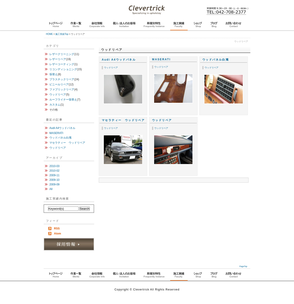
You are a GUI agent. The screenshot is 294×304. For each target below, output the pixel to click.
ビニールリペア (59, 84)
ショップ (198, 26)
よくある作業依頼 (154, 276)
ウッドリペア (111, 67)
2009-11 (54, 175)
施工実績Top (61, 34)
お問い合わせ (233, 26)
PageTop (243, 266)
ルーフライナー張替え (63, 99)
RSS (57, 228)
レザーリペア (57, 59)
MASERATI (161, 59)
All (50, 189)
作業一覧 (76, 26)
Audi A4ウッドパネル (119, 59)
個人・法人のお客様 (124, 26)
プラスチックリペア (61, 79)
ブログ (214, 26)
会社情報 (97, 26)
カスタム (54, 104)
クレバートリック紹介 (97, 276)
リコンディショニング (63, 69)
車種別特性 (154, 26)
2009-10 (54, 179)
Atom (57, 233)
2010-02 (54, 170)
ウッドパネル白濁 (215, 59)
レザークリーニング (61, 54)
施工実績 (179, 26)
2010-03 (54, 166)
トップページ (56, 26)
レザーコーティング (61, 64)
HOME (49, 34)
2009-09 (54, 184)
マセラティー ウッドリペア (123, 120)
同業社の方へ (198, 276)
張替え (53, 74)
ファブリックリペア (61, 89)
